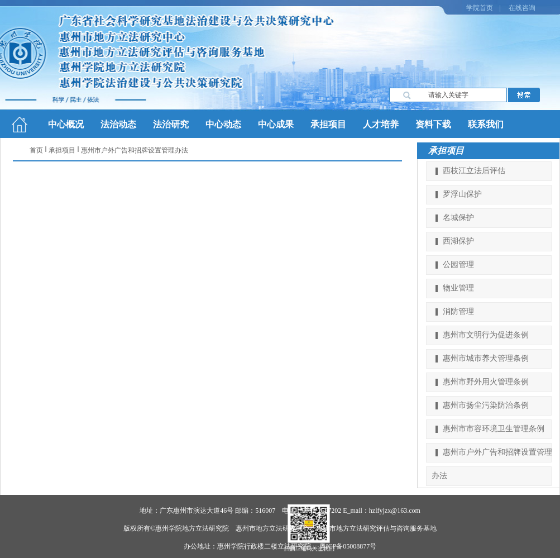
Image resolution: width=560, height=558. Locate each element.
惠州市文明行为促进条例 (486, 335)
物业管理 (458, 288)
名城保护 (458, 217)
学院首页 (479, 8)
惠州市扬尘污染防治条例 (486, 405)
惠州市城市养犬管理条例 (486, 358)
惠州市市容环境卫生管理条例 (493, 429)
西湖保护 (458, 241)
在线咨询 (522, 8)
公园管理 (458, 264)
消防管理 (458, 311)
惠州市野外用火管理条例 (486, 382)
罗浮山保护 (462, 194)
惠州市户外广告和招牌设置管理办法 (134, 150)
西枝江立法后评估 (474, 170)
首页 (36, 150)
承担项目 (62, 150)
